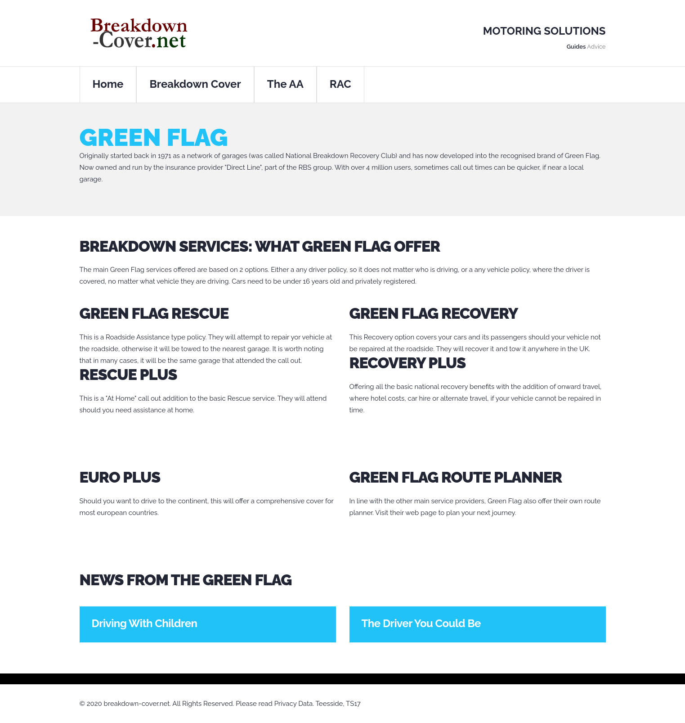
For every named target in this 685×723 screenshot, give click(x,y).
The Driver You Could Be (421, 623)
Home (108, 83)
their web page (413, 513)
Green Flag (127, 270)
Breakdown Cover (195, 83)
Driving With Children (144, 623)
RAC (340, 83)
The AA (285, 83)
